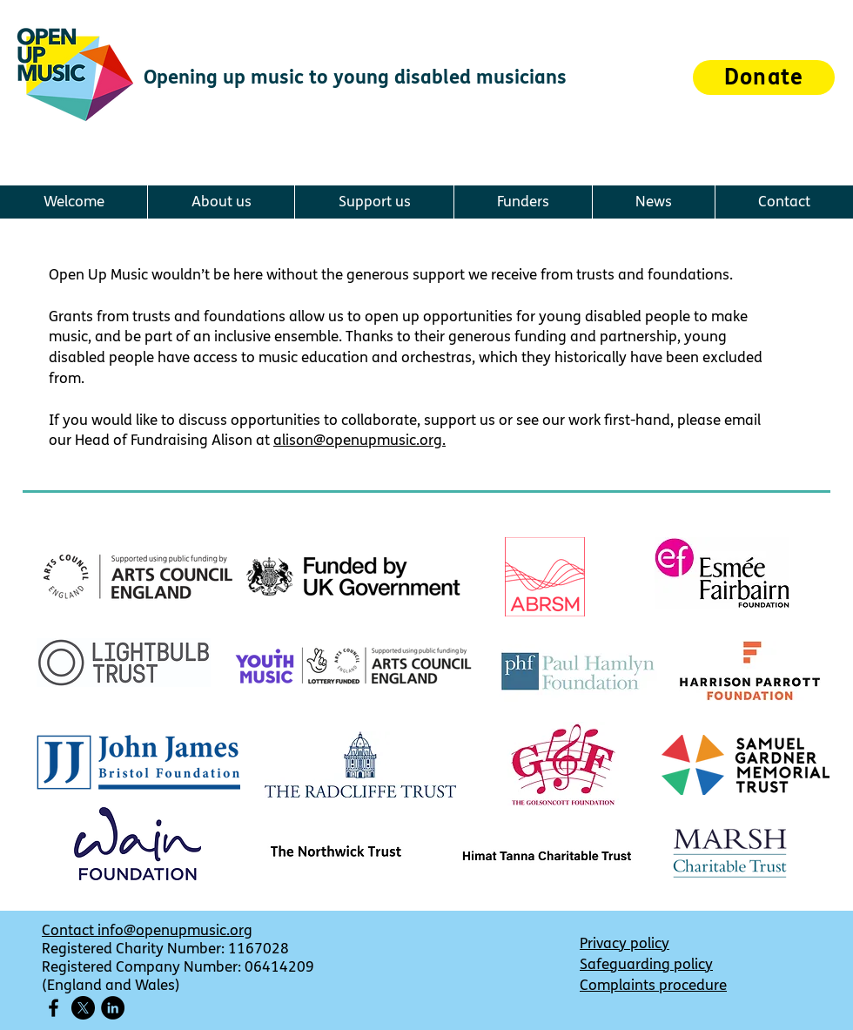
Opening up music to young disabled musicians (355, 77)
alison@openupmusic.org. (359, 440)
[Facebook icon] (53, 1008)
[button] (220, 202)
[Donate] (764, 77)
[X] (83, 1008)
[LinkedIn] (112, 1008)
